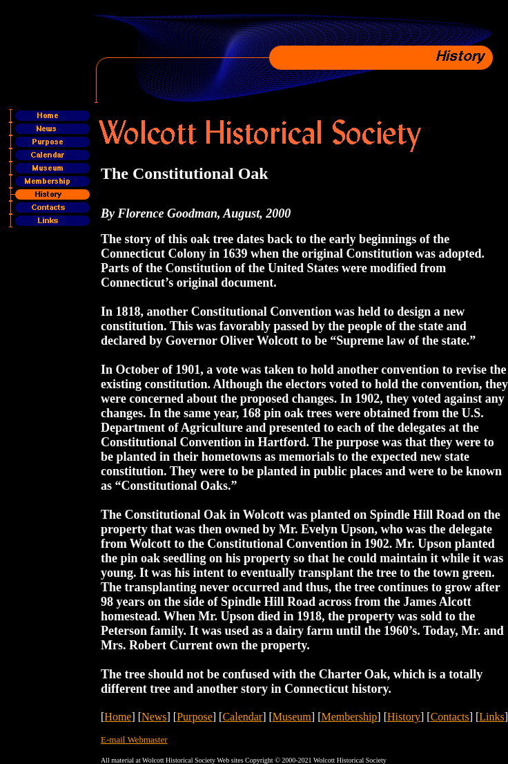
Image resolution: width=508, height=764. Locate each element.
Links (491, 717)
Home (117, 717)
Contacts (450, 717)
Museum (292, 717)
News (153, 717)
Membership (349, 717)
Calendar (242, 717)
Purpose (195, 717)
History (403, 717)
